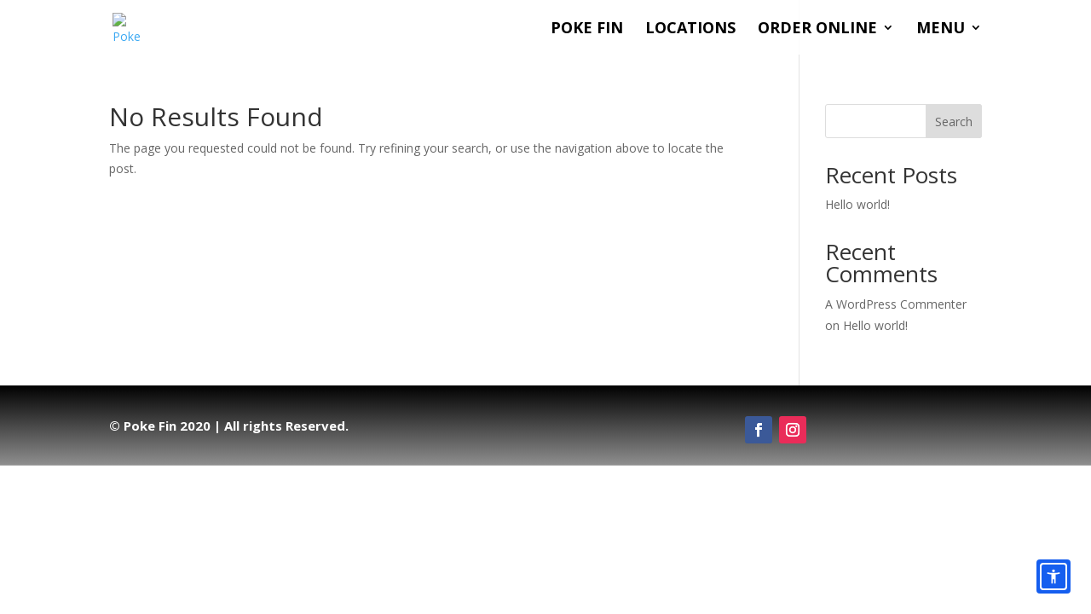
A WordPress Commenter (896, 304)
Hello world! (857, 204)
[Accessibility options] (1053, 576)
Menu (940, 29)
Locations (690, 29)
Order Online (817, 29)
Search (954, 121)
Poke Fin (587, 29)
